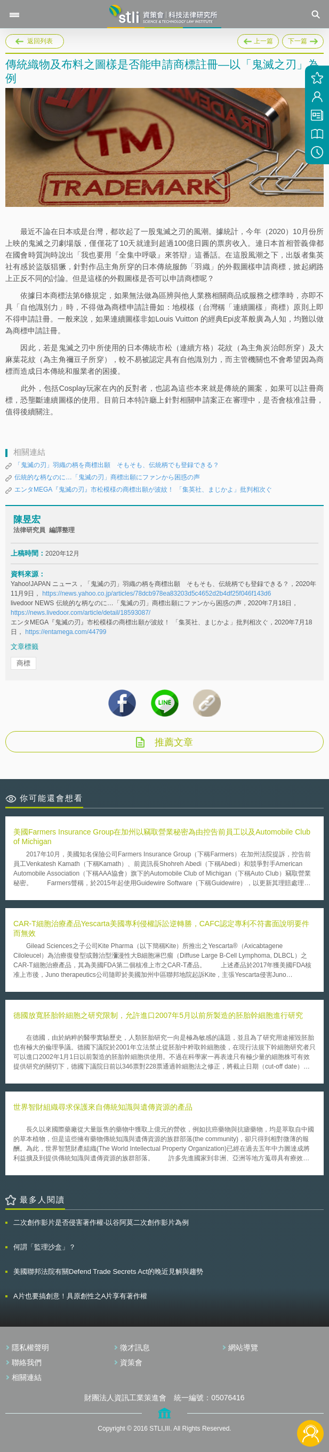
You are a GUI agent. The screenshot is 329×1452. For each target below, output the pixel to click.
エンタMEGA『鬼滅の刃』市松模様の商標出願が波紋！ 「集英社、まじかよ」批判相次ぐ (143, 489)
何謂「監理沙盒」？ (44, 1247)
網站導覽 (243, 1347)
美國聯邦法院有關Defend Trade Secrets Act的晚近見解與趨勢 (108, 1271)
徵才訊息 (135, 1347)
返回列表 (40, 41)
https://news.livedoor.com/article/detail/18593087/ (80, 612)
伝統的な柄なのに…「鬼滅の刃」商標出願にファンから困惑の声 (107, 477)
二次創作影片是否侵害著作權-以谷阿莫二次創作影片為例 (101, 1222)
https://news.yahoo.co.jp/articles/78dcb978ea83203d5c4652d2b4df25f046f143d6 (156, 593)
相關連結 (27, 1377)
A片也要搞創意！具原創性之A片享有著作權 (80, 1296)
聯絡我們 (27, 1362)
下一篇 (303, 41)
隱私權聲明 (30, 1347)
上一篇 (258, 39)
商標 (23, 663)
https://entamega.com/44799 (65, 632)
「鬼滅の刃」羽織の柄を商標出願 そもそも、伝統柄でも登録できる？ (116, 465)
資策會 (131, 1362)
